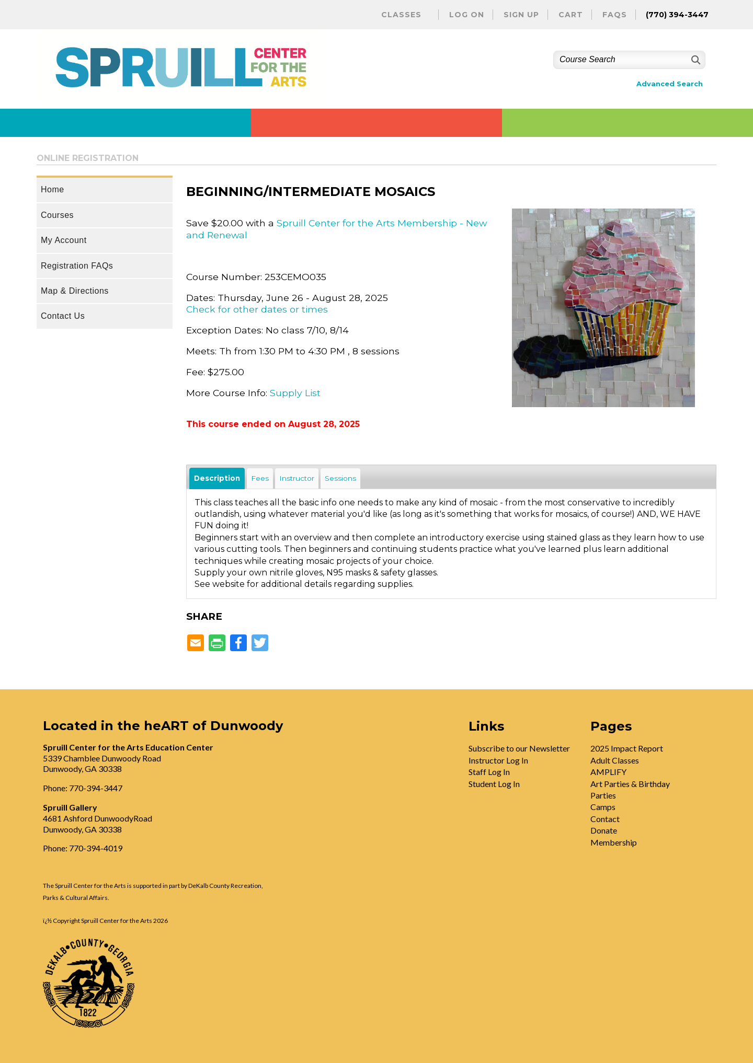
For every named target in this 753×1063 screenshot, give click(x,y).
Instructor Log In (498, 760)
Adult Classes (614, 760)
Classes (401, 14)
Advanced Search (669, 84)
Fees (260, 478)
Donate (603, 830)
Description (217, 478)
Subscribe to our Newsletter (519, 748)
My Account (64, 240)
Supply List (295, 392)
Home (52, 189)
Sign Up (521, 14)
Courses (57, 215)
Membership (613, 842)
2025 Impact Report (626, 748)
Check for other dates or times (257, 309)
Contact (605, 819)
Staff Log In (489, 772)
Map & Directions (75, 290)
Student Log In (494, 784)
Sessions (340, 478)
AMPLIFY (608, 772)
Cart (570, 14)
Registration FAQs (77, 265)
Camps (602, 807)
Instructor (296, 478)
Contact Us (63, 315)
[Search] (694, 60)
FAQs (614, 14)
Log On (466, 14)
